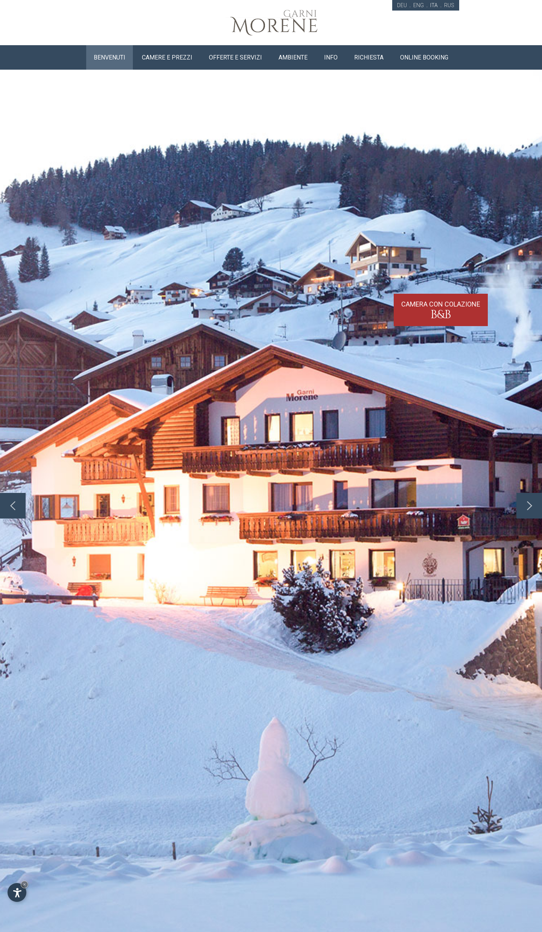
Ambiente (293, 57)
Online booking (424, 57)
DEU (402, 5)
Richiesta (369, 57)
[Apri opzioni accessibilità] (17, 892)
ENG (418, 5)
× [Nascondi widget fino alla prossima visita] (24, 884)
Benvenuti (109, 57)
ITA (434, 5)
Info (331, 57)
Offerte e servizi (235, 57)
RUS (449, 5)
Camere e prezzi (167, 57)
